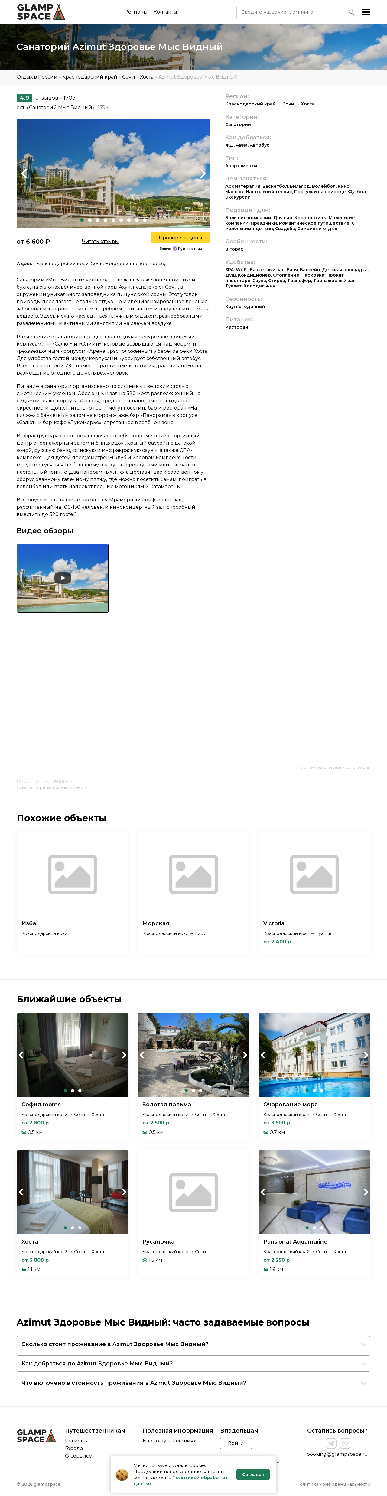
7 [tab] (129, 220)
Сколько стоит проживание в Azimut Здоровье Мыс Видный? (114, 1344)
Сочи (128, 77)
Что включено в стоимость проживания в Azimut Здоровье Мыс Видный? (133, 1383)
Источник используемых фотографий (334, 767)
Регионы (136, 12)
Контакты (165, 12)
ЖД (229, 145)
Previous (24, 173)
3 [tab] (97, 220)
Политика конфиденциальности (333, 1484)
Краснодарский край (89, 77)
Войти (236, 1443)
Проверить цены (180, 238)
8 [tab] (137, 220)
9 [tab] (145, 220)
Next (202, 173)
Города (74, 1448)
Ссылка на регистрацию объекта (52, 787)
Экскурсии (238, 197)
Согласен (253, 1474)
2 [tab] (90, 220)
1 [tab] (82, 220)
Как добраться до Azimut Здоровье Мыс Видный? (97, 1363)
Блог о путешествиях (169, 1441)
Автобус (259, 145)
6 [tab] (121, 220)
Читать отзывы (100, 241)
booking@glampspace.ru (337, 1454)
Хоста (147, 77)
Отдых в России (37, 77)
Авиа (242, 145)
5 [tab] (113, 220)
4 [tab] (105, 220)
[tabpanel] (113, 173)
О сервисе (78, 1456)
